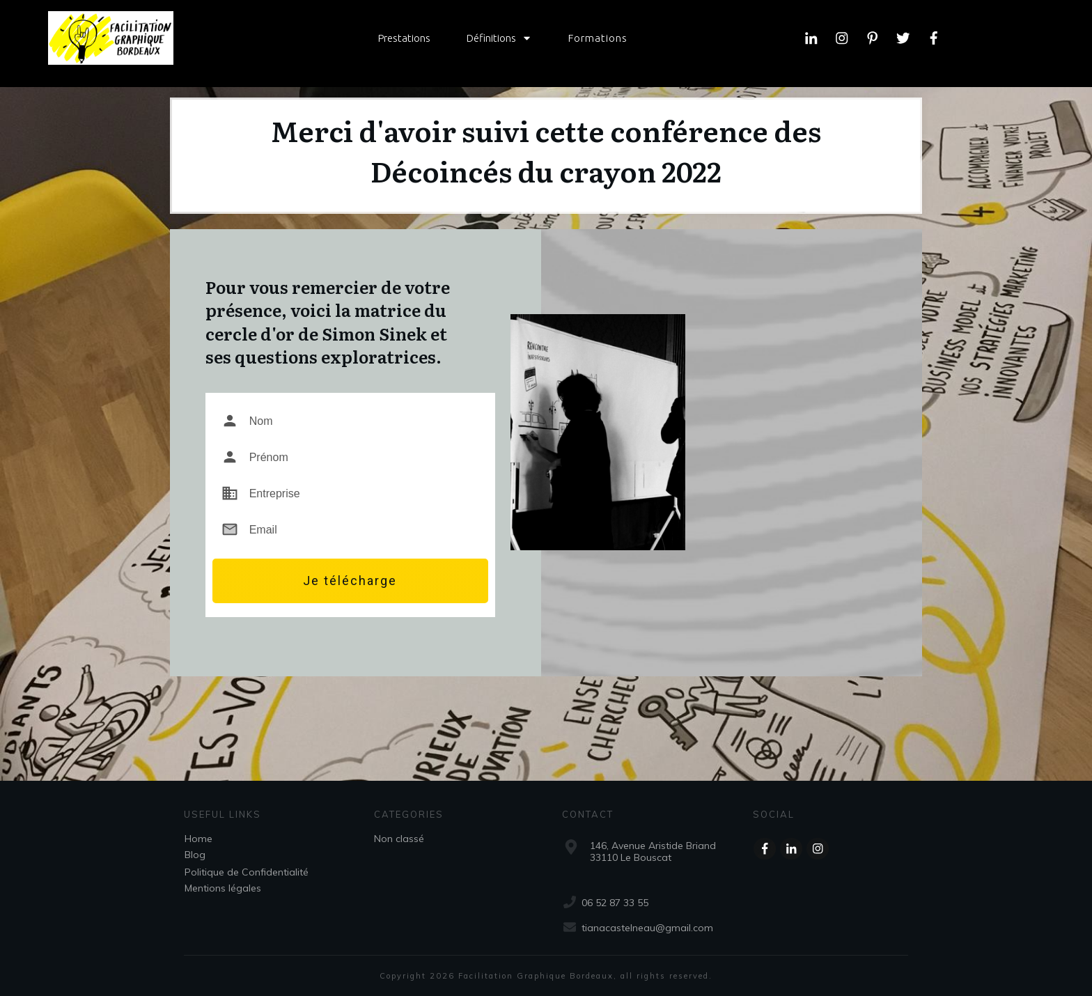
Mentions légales (223, 888)
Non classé (399, 838)
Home (198, 838)
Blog (195, 854)
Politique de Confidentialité (247, 872)
